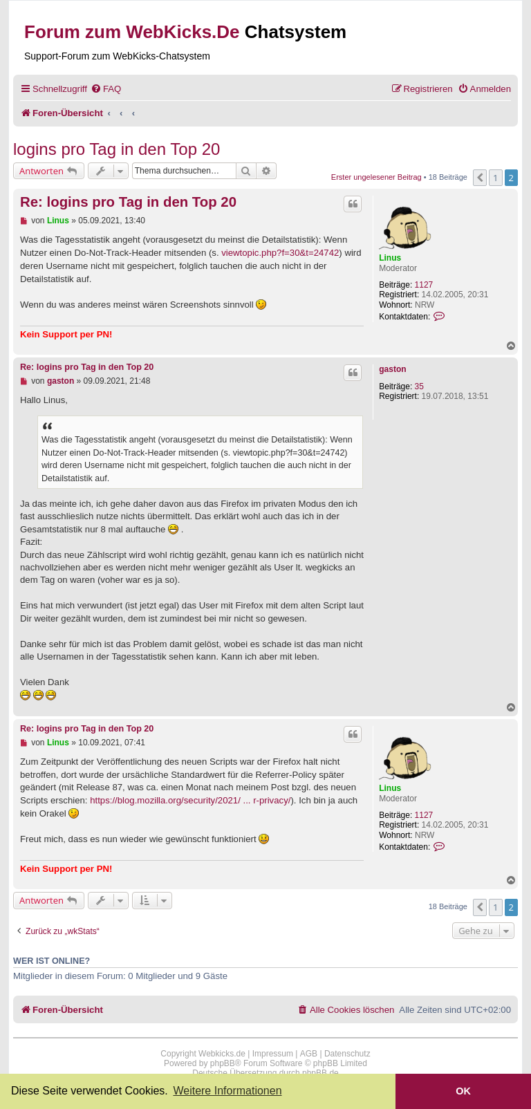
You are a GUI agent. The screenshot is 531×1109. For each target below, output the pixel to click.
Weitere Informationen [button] (227, 1091)
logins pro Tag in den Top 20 (116, 149)
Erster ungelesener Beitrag (376, 177)
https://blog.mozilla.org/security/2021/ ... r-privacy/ (190, 800)
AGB (308, 1054)
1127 (424, 285)
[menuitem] (106, 89)
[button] (480, 177)
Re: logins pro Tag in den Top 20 (128, 201)
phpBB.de (320, 1073)
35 (419, 386)
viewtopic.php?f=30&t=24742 (280, 253)
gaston (392, 369)
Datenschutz (347, 1054)
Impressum (272, 1054)
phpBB (222, 1063)
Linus (390, 258)
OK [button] (463, 1091)
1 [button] (495, 177)
